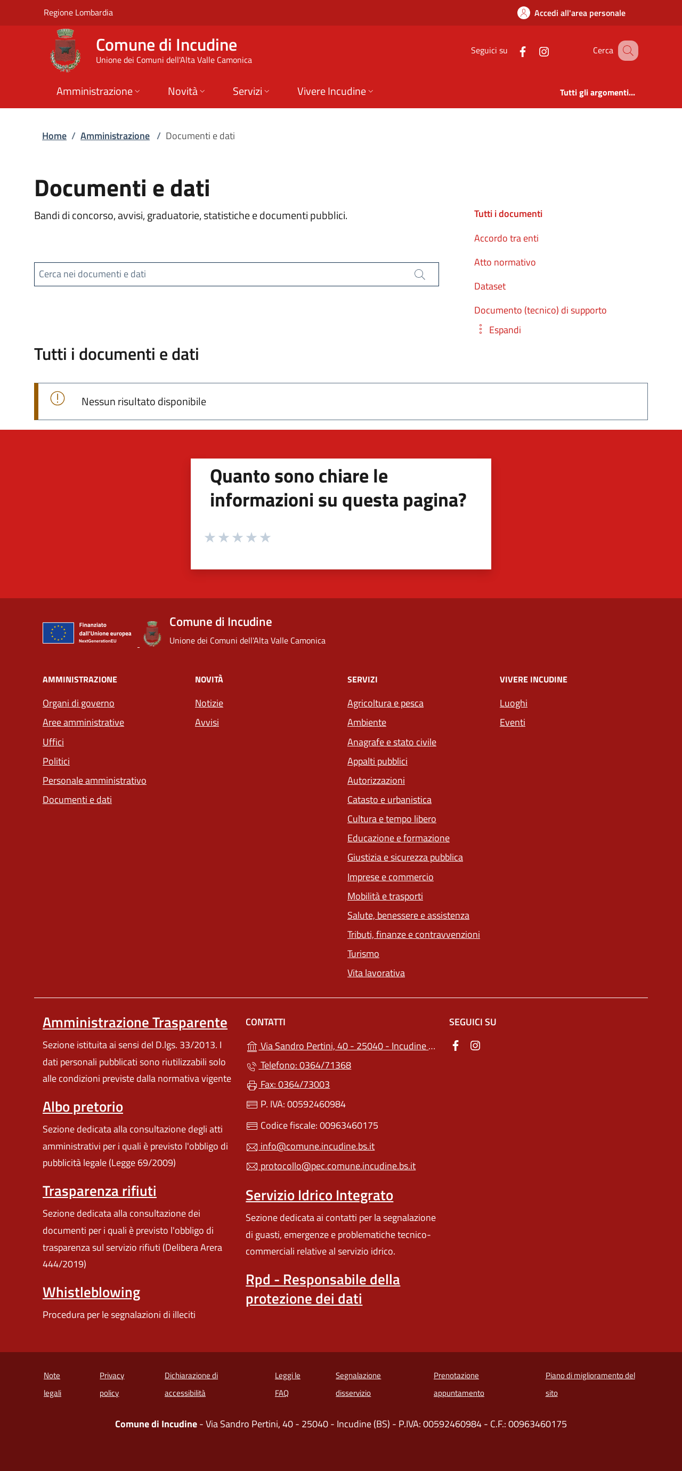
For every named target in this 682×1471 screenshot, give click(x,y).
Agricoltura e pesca (385, 703)
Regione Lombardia (78, 12)
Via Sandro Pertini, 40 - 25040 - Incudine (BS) (341, 1044)
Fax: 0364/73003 (288, 1084)
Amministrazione (115, 135)
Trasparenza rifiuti (100, 1190)
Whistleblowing (91, 1292)
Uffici (53, 742)
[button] (497, 330)
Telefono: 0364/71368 (298, 1065)
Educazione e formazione (398, 838)
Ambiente (366, 722)
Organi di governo (79, 703)
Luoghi (513, 703)
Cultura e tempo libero (391, 818)
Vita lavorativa (376, 973)
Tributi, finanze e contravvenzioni (413, 934)
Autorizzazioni (376, 780)
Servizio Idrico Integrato (319, 1195)
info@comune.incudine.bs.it (310, 1146)
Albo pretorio (83, 1106)
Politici (56, 761)
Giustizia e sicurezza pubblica (405, 857)
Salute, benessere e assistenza (408, 915)
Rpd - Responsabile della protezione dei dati (323, 1288)
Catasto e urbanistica (389, 799)
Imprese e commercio (390, 877)
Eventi (512, 722)
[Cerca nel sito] (625, 50)
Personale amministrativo (95, 780)
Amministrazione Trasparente (135, 1022)
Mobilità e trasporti (385, 896)
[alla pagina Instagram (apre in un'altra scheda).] (530, 50)
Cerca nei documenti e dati (92, 274)
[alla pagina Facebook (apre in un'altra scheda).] (509, 50)
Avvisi (207, 722)
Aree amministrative (83, 722)
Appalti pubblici (377, 761)
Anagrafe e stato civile (391, 742)
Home (54, 135)
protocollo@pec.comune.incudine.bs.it (331, 1166)
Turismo (363, 953)
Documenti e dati (77, 799)
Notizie (209, 703)
